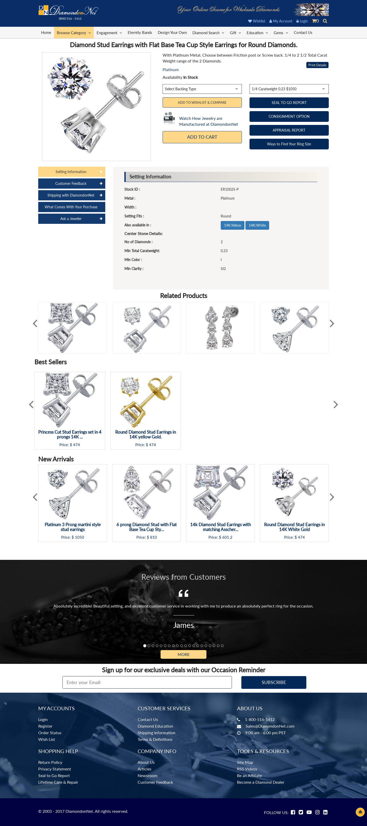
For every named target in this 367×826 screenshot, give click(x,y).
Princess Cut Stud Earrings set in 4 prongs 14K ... (69, 434)
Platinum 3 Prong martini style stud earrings (73, 527)
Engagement (109, 32)
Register (45, 726)
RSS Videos (247, 768)
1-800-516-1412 (260, 719)
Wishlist (256, 21)
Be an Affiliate (249, 775)
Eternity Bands (140, 32)
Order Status (49, 732)
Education (257, 32)
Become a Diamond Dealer (260, 782)
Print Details (317, 65)
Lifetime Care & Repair (58, 782)
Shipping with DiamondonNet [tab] (70, 195)
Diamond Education (155, 726)
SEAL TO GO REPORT (289, 102)
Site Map (245, 762)
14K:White (257, 225)
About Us (146, 762)
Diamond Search (208, 32)
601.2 (227, 537)
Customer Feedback (155, 782)
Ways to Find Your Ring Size (289, 144)
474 (76, 445)
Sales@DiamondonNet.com (270, 726)
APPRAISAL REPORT (289, 130)
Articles (144, 768)
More (184, 654)
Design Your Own (172, 32)
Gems (281, 32)
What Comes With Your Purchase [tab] (71, 207)
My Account (280, 21)
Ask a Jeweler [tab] (71, 218)
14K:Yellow (232, 225)
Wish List (46, 739)
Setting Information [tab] (71, 172)
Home (46, 32)
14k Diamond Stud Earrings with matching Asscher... (220, 527)
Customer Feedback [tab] (70, 183)
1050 (79, 537)
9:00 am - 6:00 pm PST (265, 732)
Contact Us (303, 32)
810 (153, 537)
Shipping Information (156, 732)
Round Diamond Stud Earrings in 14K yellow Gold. (145, 434)
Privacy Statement (54, 768)
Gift (235, 32)
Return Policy (50, 762)
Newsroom (147, 775)
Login (302, 21)
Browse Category (74, 32)
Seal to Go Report (54, 775)
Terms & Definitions (155, 739)
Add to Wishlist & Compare (202, 102)
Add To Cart (202, 137)
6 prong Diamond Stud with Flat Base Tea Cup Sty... (146, 527)
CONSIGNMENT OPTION (289, 116)
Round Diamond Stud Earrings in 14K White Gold (294, 527)
